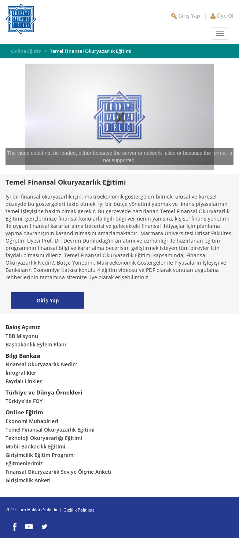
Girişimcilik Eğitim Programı (40, 454)
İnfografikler (20, 372)
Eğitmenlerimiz (24, 463)
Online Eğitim (27, 51)
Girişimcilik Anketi (28, 480)
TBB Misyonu (21, 335)
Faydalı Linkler (23, 381)
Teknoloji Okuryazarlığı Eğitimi (43, 438)
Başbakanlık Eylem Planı (35, 344)
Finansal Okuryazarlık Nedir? (41, 364)
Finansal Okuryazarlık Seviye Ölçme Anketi (58, 471)
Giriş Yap (48, 300)
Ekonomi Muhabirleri (31, 421)
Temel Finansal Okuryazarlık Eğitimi (91, 51)
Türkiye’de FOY (24, 400)
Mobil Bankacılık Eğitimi (35, 446)
